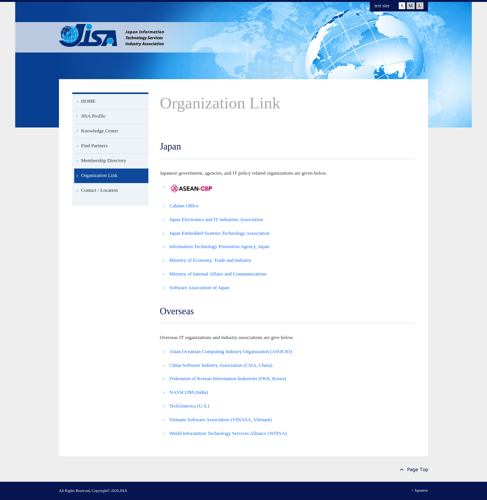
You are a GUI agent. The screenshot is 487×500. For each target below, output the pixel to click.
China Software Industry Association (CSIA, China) (220, 365)
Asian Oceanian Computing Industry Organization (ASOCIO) (230, 351)
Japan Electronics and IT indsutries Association (216, 219)
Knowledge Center (99, 131)
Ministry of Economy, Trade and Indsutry (210, 260)
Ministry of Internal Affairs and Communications (218, 274)
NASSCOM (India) (188, 392)
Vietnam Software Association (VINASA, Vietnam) (220, 419)
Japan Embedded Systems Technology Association (219, 233)
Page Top (414, 470)
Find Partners (94, 145)
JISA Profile (93, 116)
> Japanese (419, 490)
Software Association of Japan (199, 287)
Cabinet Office (184, 206)
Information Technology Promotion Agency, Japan (219, 246)
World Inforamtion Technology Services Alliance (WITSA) (228, 433)
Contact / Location (99, 190)
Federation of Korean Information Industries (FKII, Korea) (227, 378)
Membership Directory (103, 160)
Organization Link (99, 175)
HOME (88, 101)
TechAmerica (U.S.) (189, 406)
